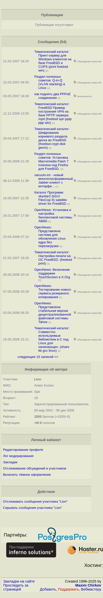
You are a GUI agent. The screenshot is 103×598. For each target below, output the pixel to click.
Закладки (10, 462)
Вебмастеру (91, 589)
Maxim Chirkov (88, 585)
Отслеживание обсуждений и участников (34, 468)
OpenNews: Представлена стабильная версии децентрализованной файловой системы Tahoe (52, 312)
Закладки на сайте (19, 581)
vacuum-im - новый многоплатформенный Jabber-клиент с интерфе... (53, 180)
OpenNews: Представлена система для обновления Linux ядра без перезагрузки (50, 236)
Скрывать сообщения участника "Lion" (32, 508)
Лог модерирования (18, 456)
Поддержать (68, 589)
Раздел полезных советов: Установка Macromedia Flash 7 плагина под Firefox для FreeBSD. (51, 161)
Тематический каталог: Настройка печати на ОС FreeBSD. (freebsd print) (53, 257)
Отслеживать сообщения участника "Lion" (35, 501)
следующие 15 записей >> (37, 357)
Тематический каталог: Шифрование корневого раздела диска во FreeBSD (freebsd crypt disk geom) (52, 138)
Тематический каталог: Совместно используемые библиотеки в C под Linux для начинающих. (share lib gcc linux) (52, 339)
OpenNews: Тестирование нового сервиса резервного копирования (52, 291)
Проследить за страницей (15, 587)
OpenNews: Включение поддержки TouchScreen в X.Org (52, 273)
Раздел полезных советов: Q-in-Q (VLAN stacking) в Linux (49, 82)
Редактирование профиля (23, 450)
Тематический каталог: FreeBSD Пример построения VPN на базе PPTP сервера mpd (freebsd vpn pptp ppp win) (53, 113)
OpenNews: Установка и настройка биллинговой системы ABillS (53, 215)
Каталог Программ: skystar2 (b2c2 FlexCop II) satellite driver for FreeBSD (50, 198)
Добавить (48, 589)
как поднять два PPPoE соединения (52, 96)
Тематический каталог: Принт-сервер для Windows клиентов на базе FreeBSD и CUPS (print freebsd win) (53, 61)
